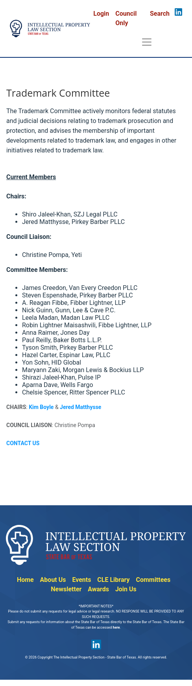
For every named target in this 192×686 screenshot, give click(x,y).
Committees (153, 579)
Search (160, 13)
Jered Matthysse (80, 407)
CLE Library (113, 579)
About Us (53, 579)
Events (81, 579)
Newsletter (66, 589)
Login (101, 13)
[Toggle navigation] (147, 42)
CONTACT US (22, 443)
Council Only (126, 18)
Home (25, 579)
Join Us (126, 589)
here (116, 627)
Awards (98, 589)
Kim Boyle (41, 407)
